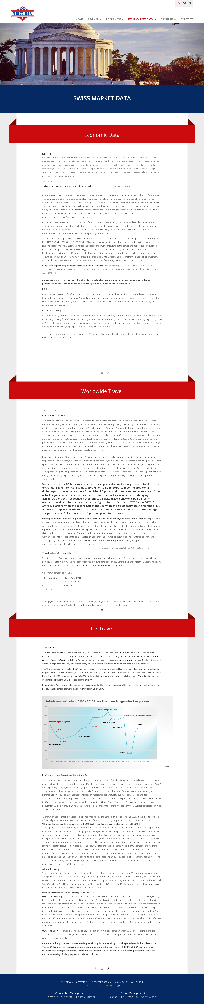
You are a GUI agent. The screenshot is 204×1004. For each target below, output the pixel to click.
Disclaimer (89, 985)
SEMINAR (94, 19)
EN (179, 3)
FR (189, 3)
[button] (15, 54)
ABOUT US (168, 19)
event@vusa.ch (148, 997)
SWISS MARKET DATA (142, 19)
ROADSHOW (114, 19)
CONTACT (186, 19)
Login (117, 985)
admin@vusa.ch (87, 997)
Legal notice (105, 985)
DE (184, 3)
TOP (102, 373)
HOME (79, 19)
